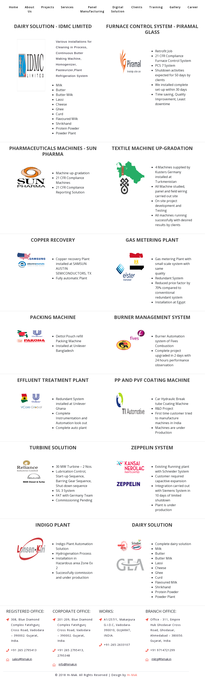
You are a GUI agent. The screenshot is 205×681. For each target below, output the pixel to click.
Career (193, 7)
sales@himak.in (22, 659)
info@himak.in (68, 664)
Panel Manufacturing (92, 9)
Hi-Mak (132, 675)
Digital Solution (118, 9)
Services (67, 7)
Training (156, 7)
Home (15, 7)
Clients (136, 7)
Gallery (175, 7)
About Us (29, 9)
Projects (47, 7)
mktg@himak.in (161, 659)
